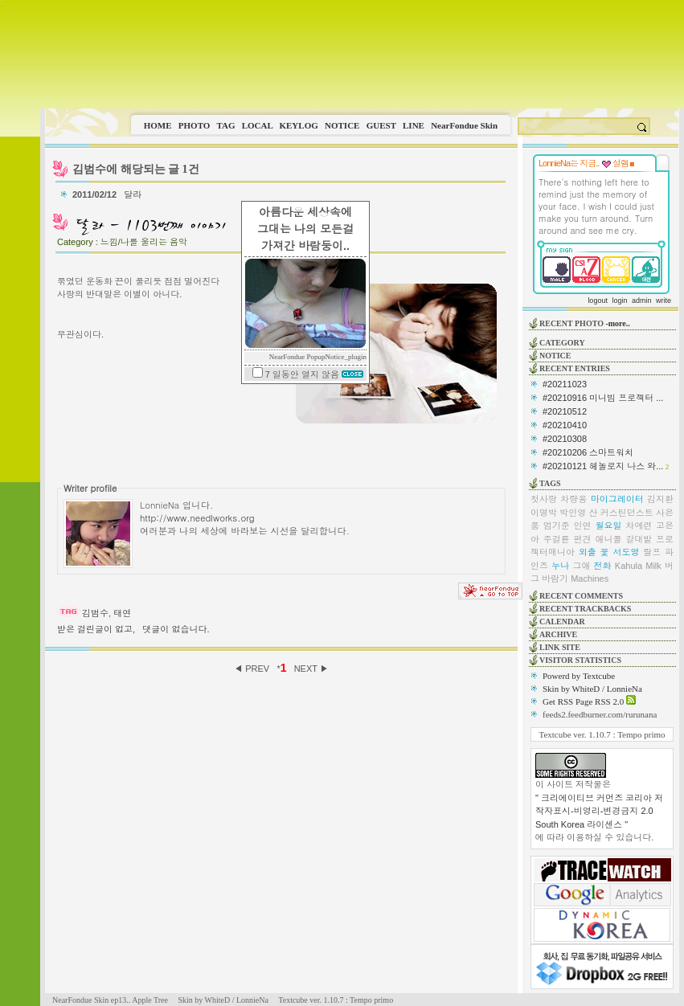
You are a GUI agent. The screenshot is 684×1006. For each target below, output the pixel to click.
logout (598, 300)
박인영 (572, 512)
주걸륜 (556, 539)
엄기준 (556, 525)
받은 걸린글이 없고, (96, 629)
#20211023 (565, 384)
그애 (581, 565)
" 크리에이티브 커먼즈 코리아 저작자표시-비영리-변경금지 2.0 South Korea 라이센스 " (599, 811)
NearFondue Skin (464, 125)
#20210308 (565, 439)
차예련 (638, 525)
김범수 (95, 613)
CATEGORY (562, 342)
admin (642, 300)
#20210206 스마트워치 (588, 452)
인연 (583, 525)
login (619, 300)
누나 (560, 565)
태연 (122, 613)
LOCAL (257, 125)
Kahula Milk (638, 565)
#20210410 (565, 425)
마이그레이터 (617, 499)
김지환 (660, 499)
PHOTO (194, 125)
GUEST (381, 125)
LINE (413, 125)
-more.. (617, 323)
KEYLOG (298, 125)
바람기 (555, 578)
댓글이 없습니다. (175, 629)
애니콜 (608, 539)
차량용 (573, 499)
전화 (603, 565)
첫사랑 (543, 499)
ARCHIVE (558, 634)
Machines (589, 578)
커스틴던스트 (626, 512)
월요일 (608, 525)
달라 (134, 194)
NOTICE (342, 125)
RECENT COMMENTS (581, 595)
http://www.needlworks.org (197, 517)
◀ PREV (253, 668)
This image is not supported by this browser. (362, 54)
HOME (158, 125)
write (663, 300)
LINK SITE (559, 647)
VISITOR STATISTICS (580, 660)
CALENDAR (562, 621)
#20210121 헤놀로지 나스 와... (603, 466)
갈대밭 (638, 539)
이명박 (543, 512)
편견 (583, 539)
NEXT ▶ (311, 668)
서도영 (625, 552)
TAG (225, 125)
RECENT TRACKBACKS (585, 608)
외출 (587, 552)
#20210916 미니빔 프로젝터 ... (603, 398)
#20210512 (565, 411)
